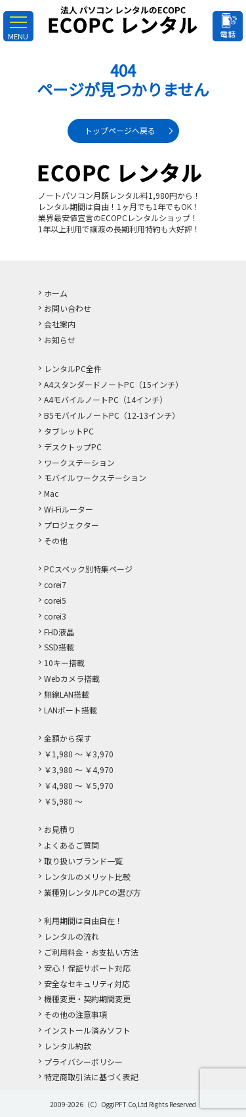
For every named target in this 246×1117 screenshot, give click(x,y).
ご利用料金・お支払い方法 (91, 952)
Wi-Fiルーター (68, 509)
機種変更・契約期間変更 (87, 998)
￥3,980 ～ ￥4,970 (78, 769)
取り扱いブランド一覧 (83, 860)
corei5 (55, 600)
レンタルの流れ (71, 936)
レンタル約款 (67, 1045)
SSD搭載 (59, 646)
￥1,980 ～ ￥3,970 (78, 753)
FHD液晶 (59, 631)
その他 (56, 540)
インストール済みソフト (87, 1030)
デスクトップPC (73, 446)
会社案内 (59, 323)
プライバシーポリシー (83, 1061)
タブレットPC (69, 430)
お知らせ (59, 339)
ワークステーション (79, 462)
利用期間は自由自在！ (83, 920)
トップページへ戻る (120, 130)
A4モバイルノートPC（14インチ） (105, 399)
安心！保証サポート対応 (87, 967)
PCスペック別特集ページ (88, 568)
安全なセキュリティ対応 (87, 983)
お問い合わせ (67, 308)
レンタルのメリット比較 (87, 876)
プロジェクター (71, 524)
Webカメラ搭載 (72, 678)
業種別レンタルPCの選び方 (92, 892)
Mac (51, 493)
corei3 (55, 616)
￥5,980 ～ (63, 801)
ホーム (56, 293)
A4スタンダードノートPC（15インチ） (113, 384)
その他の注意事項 (75, 1014)
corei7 (55, 584)
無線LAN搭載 (66, 694)
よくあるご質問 (71, 845)
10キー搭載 (64, 662)
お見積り (59, 829)
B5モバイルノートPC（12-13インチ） (112, 415)
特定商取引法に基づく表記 (91, 1076)
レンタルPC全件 (73, 368)
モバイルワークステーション (95, 477)
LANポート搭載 (70, 709)
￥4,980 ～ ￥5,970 (78, 785)
